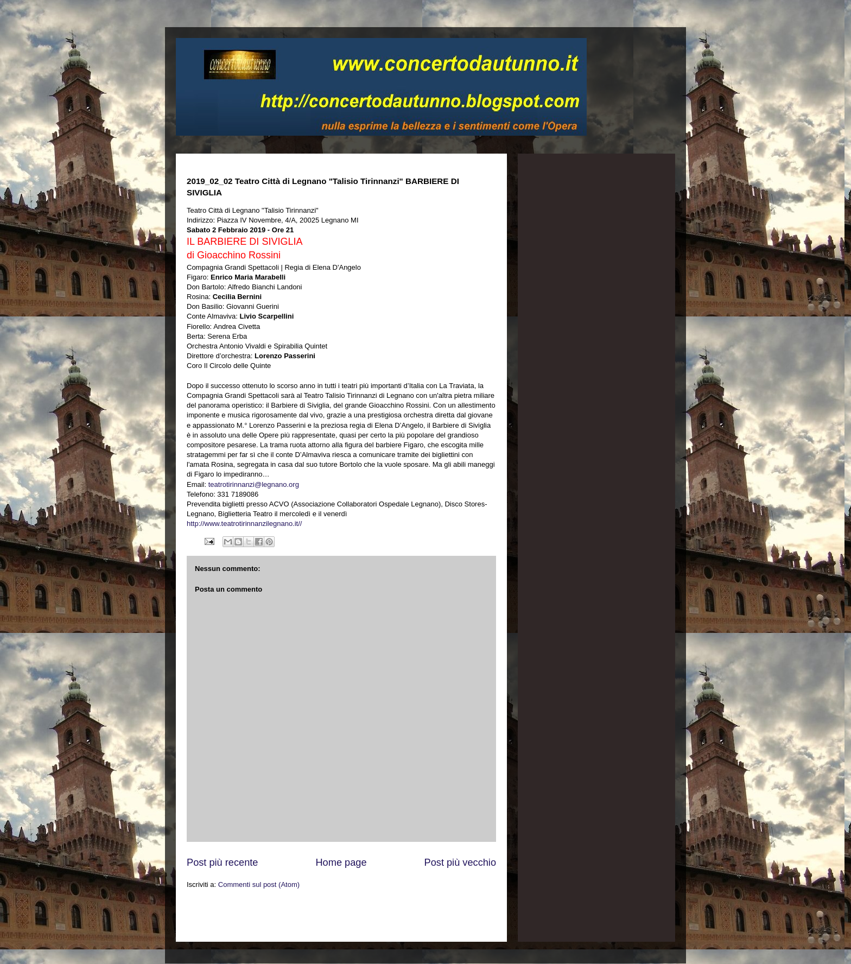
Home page (340, 862)
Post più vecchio (460, 862)
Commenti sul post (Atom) (259, 884)
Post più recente (222, 862)
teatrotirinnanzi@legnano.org (253, 484)
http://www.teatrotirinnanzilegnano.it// (244, 523)
